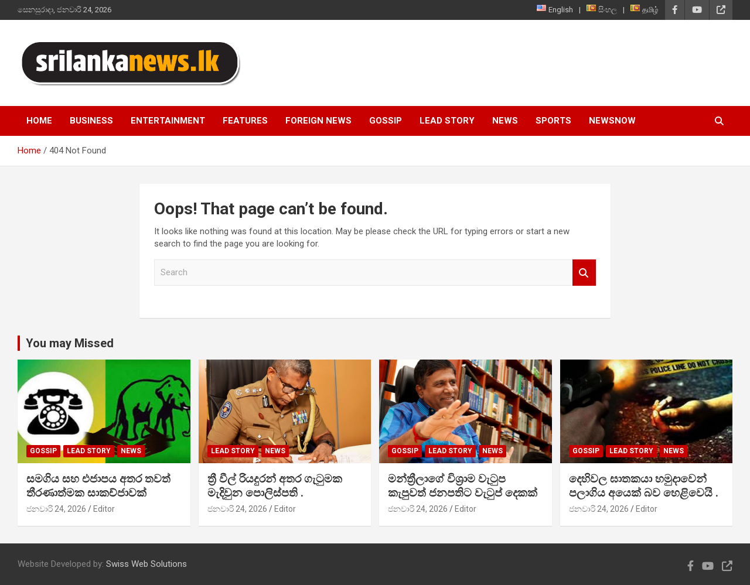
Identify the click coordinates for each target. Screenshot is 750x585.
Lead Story (447, 120)
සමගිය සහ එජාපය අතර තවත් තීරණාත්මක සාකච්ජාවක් (98, 486)
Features (245, 120)
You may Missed (70, 343)
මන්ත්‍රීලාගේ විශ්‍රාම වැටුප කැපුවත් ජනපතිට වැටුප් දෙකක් (462, 486)
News (505, 120)
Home (39, 120)
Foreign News (318, 120)
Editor (104, 509)
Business (91, 120)
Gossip (385, 120)
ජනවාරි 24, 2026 (56, 509)
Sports (553, 120)
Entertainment (168, 120)
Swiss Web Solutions (146, 564)
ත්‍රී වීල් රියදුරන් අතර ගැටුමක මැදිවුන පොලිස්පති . (274, 486)
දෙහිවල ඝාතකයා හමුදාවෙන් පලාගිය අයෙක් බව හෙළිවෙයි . (643, 486)
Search (584, 272)
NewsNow (612, 120)
